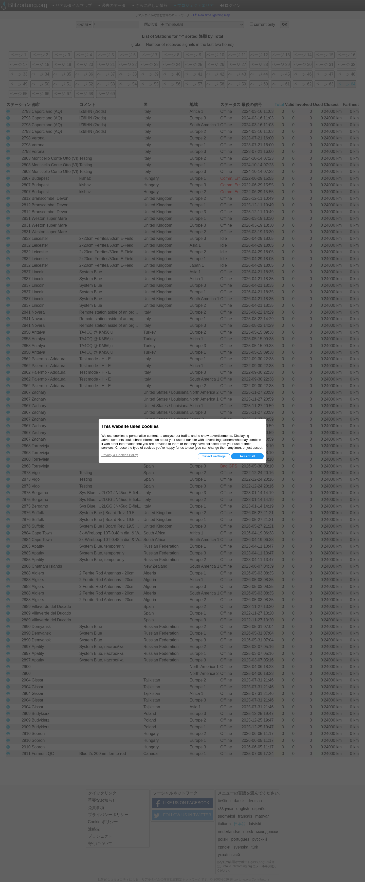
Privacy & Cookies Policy (119, 455)
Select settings (214, 456)
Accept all (247, 456)
